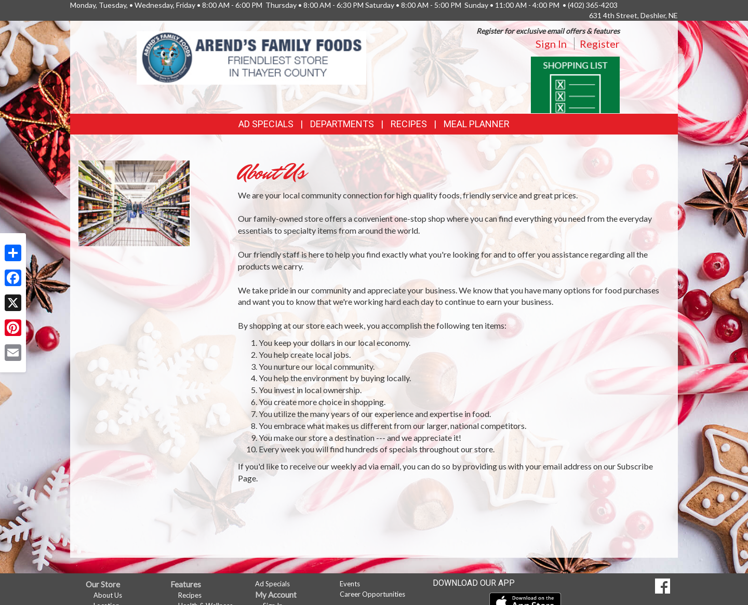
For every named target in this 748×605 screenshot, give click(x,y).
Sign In (551, 43)
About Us (108, 595)
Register (600, 43)
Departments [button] (342, 123)
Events (350, 584)
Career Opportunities (372, 594)
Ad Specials (265, 123)
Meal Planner (477, 123)
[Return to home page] (252, 56)
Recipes (409, 123)
